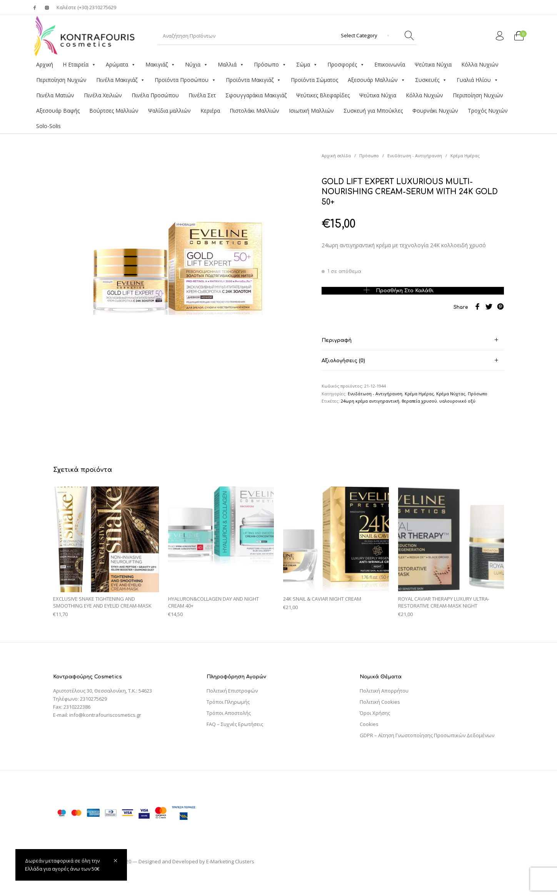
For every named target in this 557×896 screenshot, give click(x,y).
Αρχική (44, 64)
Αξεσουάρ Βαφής (58, 110)
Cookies (369, 724)
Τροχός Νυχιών (488, 110)
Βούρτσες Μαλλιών (113, 110)
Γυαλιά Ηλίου (478, 80)
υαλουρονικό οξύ (457, 401)
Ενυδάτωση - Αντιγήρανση (414, 155)
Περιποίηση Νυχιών (61, 79)
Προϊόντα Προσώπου (185, 80)
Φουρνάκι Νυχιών (435, 110)
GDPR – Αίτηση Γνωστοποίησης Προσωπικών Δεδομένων (427, 735)
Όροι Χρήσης (375, 712)
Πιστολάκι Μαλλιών (254, 110)
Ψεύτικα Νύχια (433, 64)
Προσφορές (346, 64)
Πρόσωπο (270, 64)
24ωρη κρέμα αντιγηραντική (370, 401)
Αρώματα (121, 64)
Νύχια (196, 64)
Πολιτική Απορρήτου (384, 690)
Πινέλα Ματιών (55, 95)
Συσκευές (431, 80)
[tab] (413, 340)
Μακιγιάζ (160, 64)
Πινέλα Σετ (202, 95)
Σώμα (307, 64)
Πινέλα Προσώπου (155, 95)
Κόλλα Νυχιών (480, 64)
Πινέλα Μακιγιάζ (120, 80)
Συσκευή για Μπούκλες (373, 110)
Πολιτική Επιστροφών (232, 690)
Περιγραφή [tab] (337, 340)
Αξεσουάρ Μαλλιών (376, 80)
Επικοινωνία (389, 64)
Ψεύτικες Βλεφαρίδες (323, 95)
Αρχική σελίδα (336, 155)
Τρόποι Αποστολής (229, 712)
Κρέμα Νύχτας (450, 393)
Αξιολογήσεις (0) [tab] (343, 360)
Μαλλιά (231, 64)
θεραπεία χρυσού (419, 401)
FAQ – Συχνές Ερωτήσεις (235, 724)
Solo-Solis (48, 126)
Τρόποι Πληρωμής (228, 701)
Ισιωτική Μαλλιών (311, 110)
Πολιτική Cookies (380, 701)
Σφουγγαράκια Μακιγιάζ (256, 95)
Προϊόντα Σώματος (314, 79)
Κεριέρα (210, 110)
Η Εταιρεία (79, 64)
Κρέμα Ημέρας (465, 155)
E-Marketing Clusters (230, 861)
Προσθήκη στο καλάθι (405, 290)
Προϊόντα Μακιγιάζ (253, 80)
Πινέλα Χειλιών (103, 95)
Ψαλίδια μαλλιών (169, 110)
